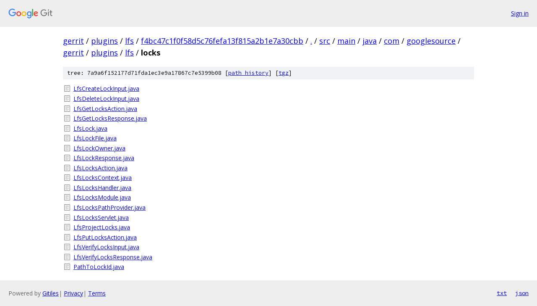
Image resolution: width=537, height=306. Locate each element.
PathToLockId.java (98, 267)
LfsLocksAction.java (100, 168)
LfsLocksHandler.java (102, 188)
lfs (129, 41)
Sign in (520, 13)
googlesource (431, 41)
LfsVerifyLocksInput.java (106, 247)
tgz (284, 72)
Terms (97, 293)
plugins (104, 41)
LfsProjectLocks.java (101, 227)
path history (248, 72)
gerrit (73, 41)
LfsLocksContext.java (102, 178)
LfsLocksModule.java (102, 197)
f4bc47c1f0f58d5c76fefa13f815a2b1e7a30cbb (222, 41)
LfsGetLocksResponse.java (110, 118)
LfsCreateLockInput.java (106, 88)
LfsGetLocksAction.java (105, 109)
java (369, 41)
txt (502, 293)
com (391, 41)
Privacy (73, 293)
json (522, 293)
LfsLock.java (90, 128)
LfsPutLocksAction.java (105, 237)
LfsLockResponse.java (103, 158)
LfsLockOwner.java (99, 148)
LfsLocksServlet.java (101, 218)
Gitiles (50, 293)
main (346, 41)
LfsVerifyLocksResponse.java (112, 257)
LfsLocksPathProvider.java (109, 207)
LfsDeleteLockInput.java (106, 99)
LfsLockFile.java (95, 138)
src (324, 41)
